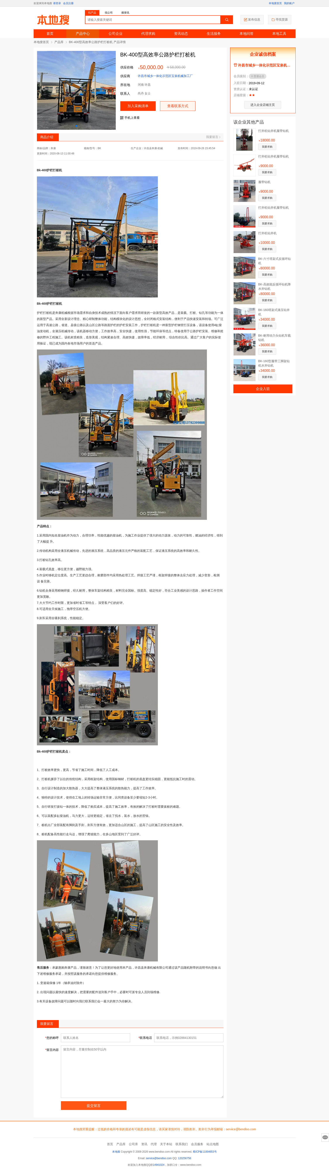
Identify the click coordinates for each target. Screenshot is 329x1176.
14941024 (158, 1164)
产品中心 (83, 33)
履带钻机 (264, 182)
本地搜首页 (275, 3)
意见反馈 (325, 1137)
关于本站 (166, 1144)
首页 (50, 33)
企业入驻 (263, 389)
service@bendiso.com (159, 1158)
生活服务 (214, 33)
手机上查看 (130, 117)
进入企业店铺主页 (262, 105)
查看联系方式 (177, 106)
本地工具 (279, 33)
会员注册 (68, 3)
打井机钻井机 (267, 233)
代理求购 (148, 33)
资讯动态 (181, 33)
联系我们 (182, 1144)
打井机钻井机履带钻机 (273, 131)
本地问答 (246, 33)
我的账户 (289, 3)
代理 (154, 1144)
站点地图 (213, 1144)
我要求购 (267, 146)
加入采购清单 (137, 106)
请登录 (57, 3)
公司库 (133, 1144)
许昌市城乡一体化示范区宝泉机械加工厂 (165, 76)
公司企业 (115, 33)
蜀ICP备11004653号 (205, 1151)
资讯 (144, 1144)
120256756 (184, 1158)
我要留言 (213, 137)
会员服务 (197, 1144)
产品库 (59, 42)
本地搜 (116, 1151)
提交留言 (94, 1106)
